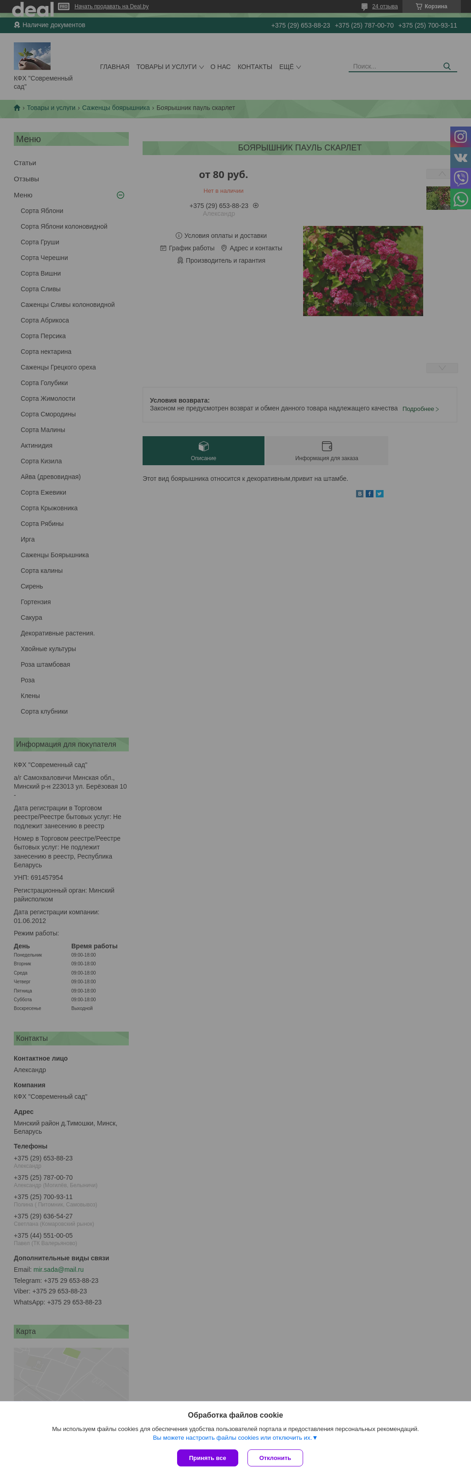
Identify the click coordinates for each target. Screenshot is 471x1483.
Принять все (207, 1457)
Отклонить (275, 1457)
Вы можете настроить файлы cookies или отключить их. (232, 1437)
